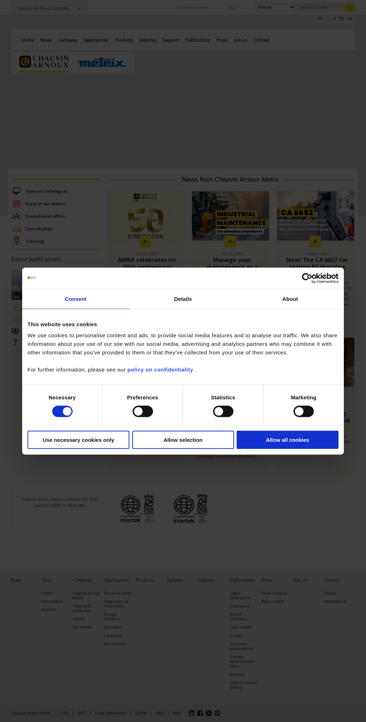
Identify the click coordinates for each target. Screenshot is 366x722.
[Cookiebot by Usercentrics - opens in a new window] (307, 278)
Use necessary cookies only (78, 440)
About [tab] (290, 299)
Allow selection (182, 440)
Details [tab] (183, 299)
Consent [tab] (76, 299)
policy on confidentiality (160, 370)
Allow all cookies (287, 440)
